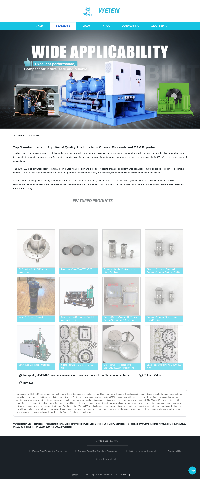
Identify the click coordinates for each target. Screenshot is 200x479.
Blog (106, 26)
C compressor (30, 427)
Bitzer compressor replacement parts (45, 424)
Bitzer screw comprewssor (77, 424)
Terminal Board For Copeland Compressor (100, 451)
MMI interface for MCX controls (160, 424)
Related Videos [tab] (150, 375)
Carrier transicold (109, 459)
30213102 (180, 424)
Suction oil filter (176, 451)
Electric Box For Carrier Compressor (51, 451)
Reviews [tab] (25, 383)
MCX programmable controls (145, 451)
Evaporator (66, 427)
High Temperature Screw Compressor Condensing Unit (117, 424)
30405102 (34, 135)
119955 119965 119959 (49, 427)
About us (157, 26)
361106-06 (18, 427)
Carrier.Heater (20, 424)
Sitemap (126, 474)
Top (192, 471)
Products (63, 26)
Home (39, 26)
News (86, 26)
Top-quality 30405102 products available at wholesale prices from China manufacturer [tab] (73, 375)
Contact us (130, 26)
